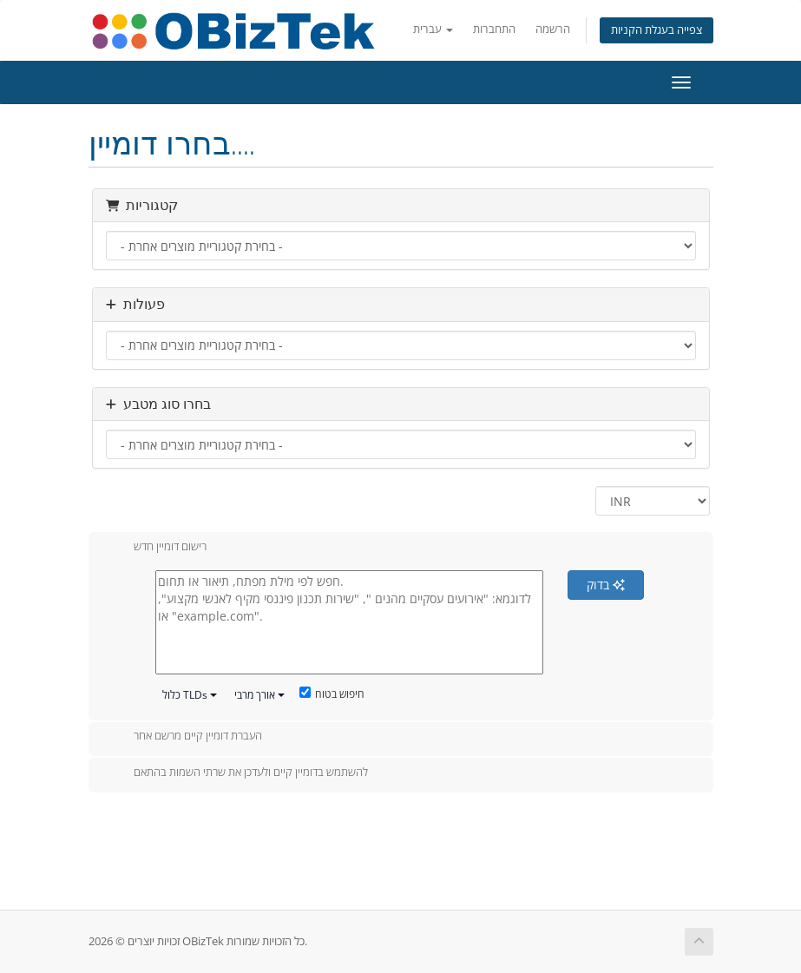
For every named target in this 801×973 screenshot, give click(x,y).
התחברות (494, 29)
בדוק (606, 584)
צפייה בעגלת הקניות (656, 30)
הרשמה (552, 29)
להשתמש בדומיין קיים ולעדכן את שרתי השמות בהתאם (237, 773)
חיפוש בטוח (331, 694)
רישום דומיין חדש (156, 547)
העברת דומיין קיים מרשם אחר (184, 736)
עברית (433, 29)
